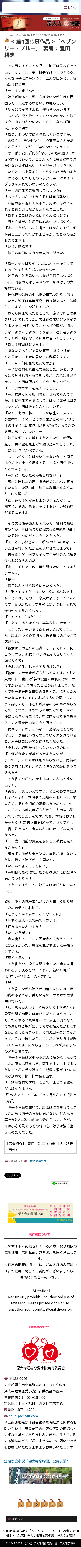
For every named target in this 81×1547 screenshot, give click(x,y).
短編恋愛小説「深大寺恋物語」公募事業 (35, 1460)
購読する (16, 1519)
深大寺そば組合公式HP (40, 1476)
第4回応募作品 (37, 1161)
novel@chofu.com (23, 1415)
